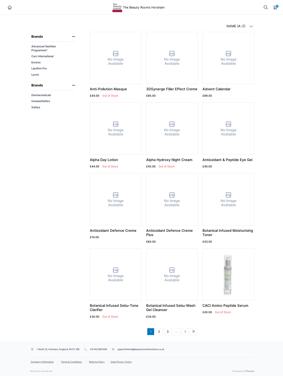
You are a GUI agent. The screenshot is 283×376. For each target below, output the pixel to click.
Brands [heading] (53, 36)
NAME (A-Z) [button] (239, 26)
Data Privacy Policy (121, 361)
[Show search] (265, 7)
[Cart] (275, 7)
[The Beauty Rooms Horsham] (117, 7)
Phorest (249, 371)
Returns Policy (97, 361)
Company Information (42, 361)
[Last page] (193, 331)
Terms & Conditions (71, 361)
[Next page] (185, 331)
